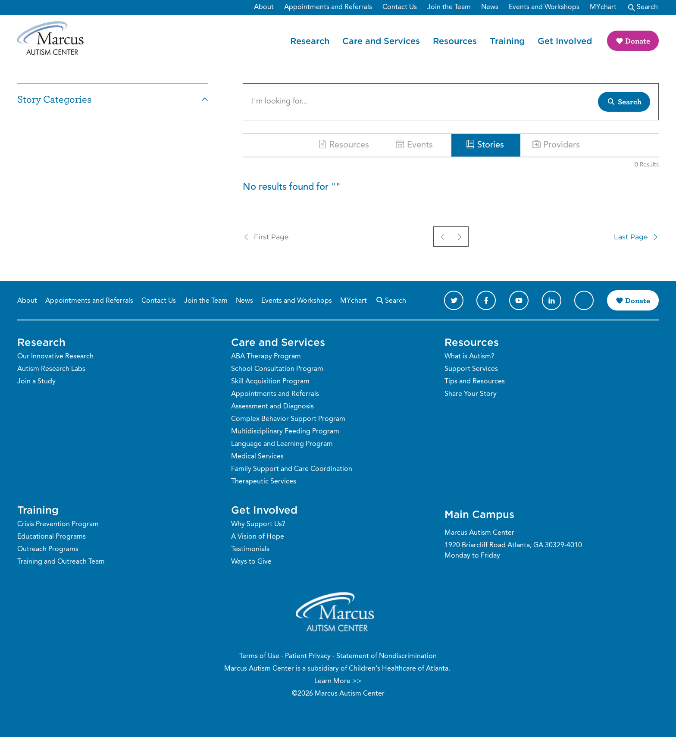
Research (309, 40)
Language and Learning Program (282, 444)
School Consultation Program (277, 369)
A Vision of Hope (257, 536)
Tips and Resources (474, 381)
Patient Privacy (308, 656)
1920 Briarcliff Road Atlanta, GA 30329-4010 (513, 545)
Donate (637, 41)
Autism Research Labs (51, 369)
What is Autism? (469, 356)
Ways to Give (251, 561)
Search (390, 299)
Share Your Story (470, 394)
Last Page (636, 236)
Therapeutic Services (263, 481)
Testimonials (250, 549)
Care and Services (381, 40)
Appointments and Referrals (89, 301)
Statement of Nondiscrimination (386, 656)
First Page (265, 236)
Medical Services (257, 456)
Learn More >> (338, 681)
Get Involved (565, 40)
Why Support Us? (258, 524)
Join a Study (36, 381)
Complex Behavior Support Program (288, 419)
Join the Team (206, 301)
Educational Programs (51, 536)
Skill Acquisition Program (270, 381)
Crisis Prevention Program (58, 524)
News (244, 301)
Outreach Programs (47, 549)
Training (507, 40)
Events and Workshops (296, 301)
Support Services (471, 369)
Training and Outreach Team (61, 561)
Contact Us (158, 301)
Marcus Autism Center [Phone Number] (479, 533)
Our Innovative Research (55, 356)
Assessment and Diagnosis (272, 406)
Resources (455, 40)
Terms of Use (259, 656)
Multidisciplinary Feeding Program (285, 431)
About (27, 301)
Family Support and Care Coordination (291, 469)
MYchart (353, 301)
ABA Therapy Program (266, 356)
